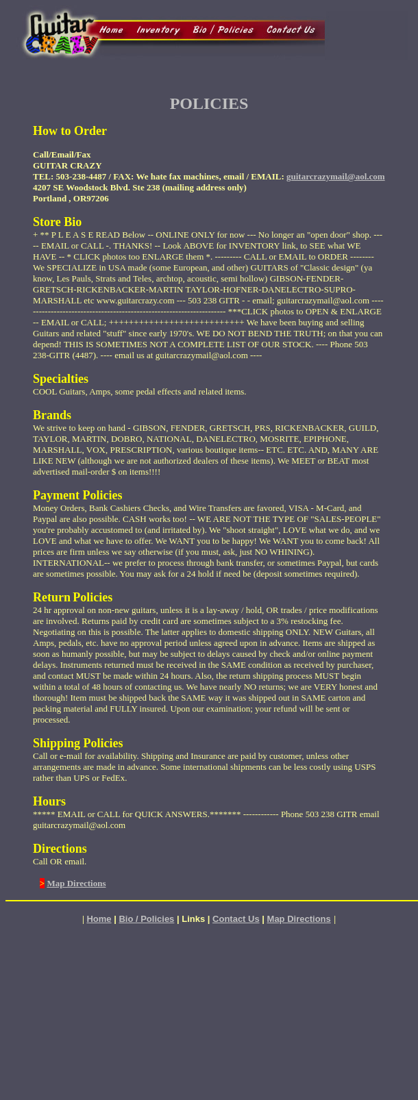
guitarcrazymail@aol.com (335, 176)
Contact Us (236, 919)
